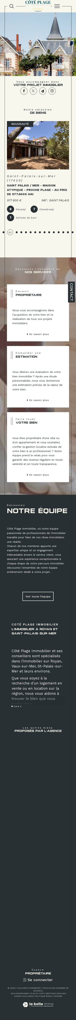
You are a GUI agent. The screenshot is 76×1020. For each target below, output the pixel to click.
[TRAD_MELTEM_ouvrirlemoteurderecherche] (11, 6)
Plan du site (37, 993)
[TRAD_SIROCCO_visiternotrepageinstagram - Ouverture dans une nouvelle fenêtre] (52, 91)
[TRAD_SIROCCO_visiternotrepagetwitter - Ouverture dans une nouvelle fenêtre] (33, 91)
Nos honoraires (19, 993)
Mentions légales (55, 993)
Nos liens (28, 996)
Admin (17, 996)
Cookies (57, 996)
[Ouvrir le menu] (57, 6)
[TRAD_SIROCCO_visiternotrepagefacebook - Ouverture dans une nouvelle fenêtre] (23, 91)
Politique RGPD (43, 996)
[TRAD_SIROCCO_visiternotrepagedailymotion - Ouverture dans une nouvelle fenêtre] (42, 91)
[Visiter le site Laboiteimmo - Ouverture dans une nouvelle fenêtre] (38, 1008)
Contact (71, 292)
